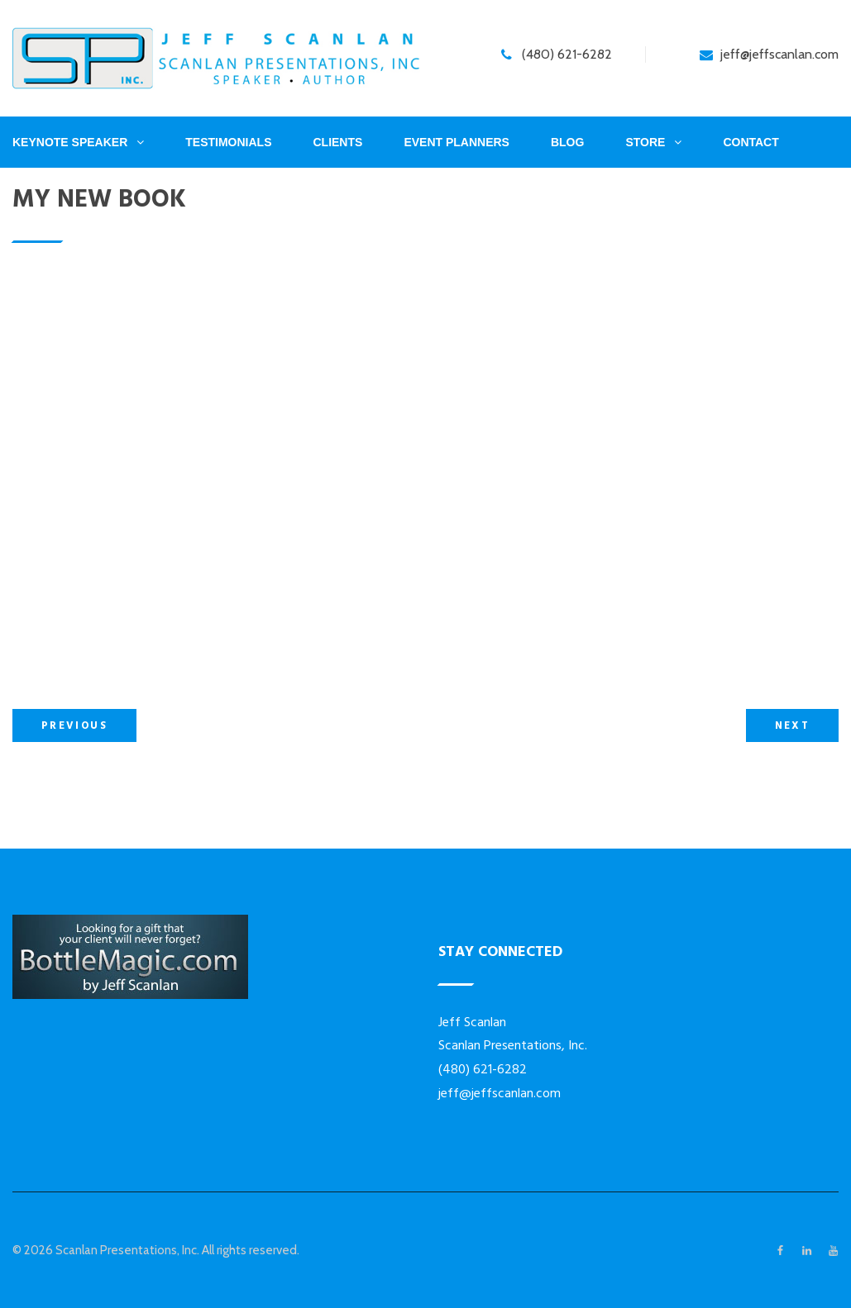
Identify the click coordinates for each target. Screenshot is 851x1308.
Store (645, 142)
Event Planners (456, 142)
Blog (567, 142)
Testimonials (228, 142)
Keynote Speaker (69, 142)
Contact (750, 142)
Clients (337, 142)
